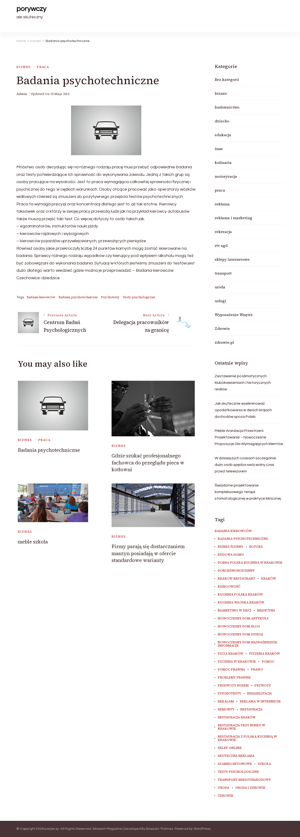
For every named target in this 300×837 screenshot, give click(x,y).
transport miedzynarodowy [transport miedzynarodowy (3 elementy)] (244, 779)
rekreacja (223, 231)
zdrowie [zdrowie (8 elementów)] (225, 795)
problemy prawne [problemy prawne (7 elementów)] (234, 677)
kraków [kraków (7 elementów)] (268, 578)
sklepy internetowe (232, 259)
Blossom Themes (159, 828)
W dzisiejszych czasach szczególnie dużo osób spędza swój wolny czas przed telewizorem (245, 464)
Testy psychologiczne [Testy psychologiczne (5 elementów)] (238, 771)
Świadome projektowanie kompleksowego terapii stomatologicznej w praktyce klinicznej (248, 491)
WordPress (202, 828)
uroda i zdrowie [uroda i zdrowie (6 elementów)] (250, 787)
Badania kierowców (41, 297)
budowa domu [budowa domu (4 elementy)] (231, 554)
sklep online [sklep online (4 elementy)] (230, 748)
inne (219, 148)
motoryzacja (226, 176)
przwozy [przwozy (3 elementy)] (263, 685)
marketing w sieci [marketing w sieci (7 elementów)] (234, 610)
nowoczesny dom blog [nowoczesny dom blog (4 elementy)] (239, 626)
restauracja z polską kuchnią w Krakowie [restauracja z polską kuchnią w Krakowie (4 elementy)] (247, 738)
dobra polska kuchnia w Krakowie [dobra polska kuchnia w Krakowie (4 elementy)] (250, 562)
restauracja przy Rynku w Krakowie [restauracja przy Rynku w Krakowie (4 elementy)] (241, 727)
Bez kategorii (227, 79)
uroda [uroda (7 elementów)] (223, 787)
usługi (220, 300)
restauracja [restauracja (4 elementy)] (251, 709)
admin (21, 94)
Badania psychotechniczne (78, 297)
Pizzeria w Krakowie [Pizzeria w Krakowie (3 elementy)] (237, 661)
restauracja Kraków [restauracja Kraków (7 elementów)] (237, 717)
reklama (222, 204)
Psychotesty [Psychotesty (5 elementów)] (229, 693)
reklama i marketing (233, 217)
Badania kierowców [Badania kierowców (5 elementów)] (233, 531)
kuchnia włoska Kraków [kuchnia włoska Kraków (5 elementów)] (241, 602)
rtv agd (221, 245)
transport (223, 273)
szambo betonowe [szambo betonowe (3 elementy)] (235, 763)
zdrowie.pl (224, 342)
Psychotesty (110, 297)
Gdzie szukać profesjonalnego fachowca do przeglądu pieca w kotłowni (148, 462)
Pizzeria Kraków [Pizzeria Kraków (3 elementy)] (264, 653)
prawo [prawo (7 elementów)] (257, 669)
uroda (220, 287)
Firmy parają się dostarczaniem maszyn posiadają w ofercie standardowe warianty (148, 553)
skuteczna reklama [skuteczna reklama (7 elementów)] (236, 756)
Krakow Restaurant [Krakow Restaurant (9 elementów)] (236, 578)
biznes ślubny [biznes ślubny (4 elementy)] (230, 546)
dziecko (222, 121)
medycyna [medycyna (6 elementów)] (266, 610)
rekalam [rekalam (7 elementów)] (226, 701)
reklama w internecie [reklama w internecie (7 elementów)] (260, 701)
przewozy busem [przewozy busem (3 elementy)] (233, 685)
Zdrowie (222, 328)
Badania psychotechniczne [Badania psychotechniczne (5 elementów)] (243, 538)
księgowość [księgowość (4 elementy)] (229, 586)
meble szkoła (33, 541)
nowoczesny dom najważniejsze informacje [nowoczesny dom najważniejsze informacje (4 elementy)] (247, 644)
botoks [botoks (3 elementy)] (256, 546)
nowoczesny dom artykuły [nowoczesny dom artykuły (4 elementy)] (243, 618)
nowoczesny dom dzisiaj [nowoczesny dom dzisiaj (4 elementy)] (240, 634)
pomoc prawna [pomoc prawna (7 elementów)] (231, 669)
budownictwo (227, 107)
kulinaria (223, 162)
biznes (23, 67)
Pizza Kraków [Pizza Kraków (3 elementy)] (230, 653)
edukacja (223, 134)
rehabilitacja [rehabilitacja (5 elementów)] (259, 693)
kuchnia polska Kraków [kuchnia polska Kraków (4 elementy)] (240, 594)
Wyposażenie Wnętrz (234, 314)
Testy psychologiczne (139, 297)
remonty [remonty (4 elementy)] (226, 709)
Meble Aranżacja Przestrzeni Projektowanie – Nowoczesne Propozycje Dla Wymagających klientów (249, 437)
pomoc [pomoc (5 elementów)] (268, 661)
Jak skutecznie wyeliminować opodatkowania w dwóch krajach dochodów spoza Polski (243, 410)
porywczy (31, 8)
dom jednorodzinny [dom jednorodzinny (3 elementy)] (236, 570)
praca (43, 67)
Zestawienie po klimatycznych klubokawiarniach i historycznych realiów (243, 382)
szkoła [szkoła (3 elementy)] (264, 763)
